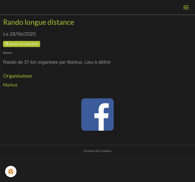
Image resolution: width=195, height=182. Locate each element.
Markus (10, 84)
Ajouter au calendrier (21, 44)
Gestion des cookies (97, 151)
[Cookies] (11, 171)
